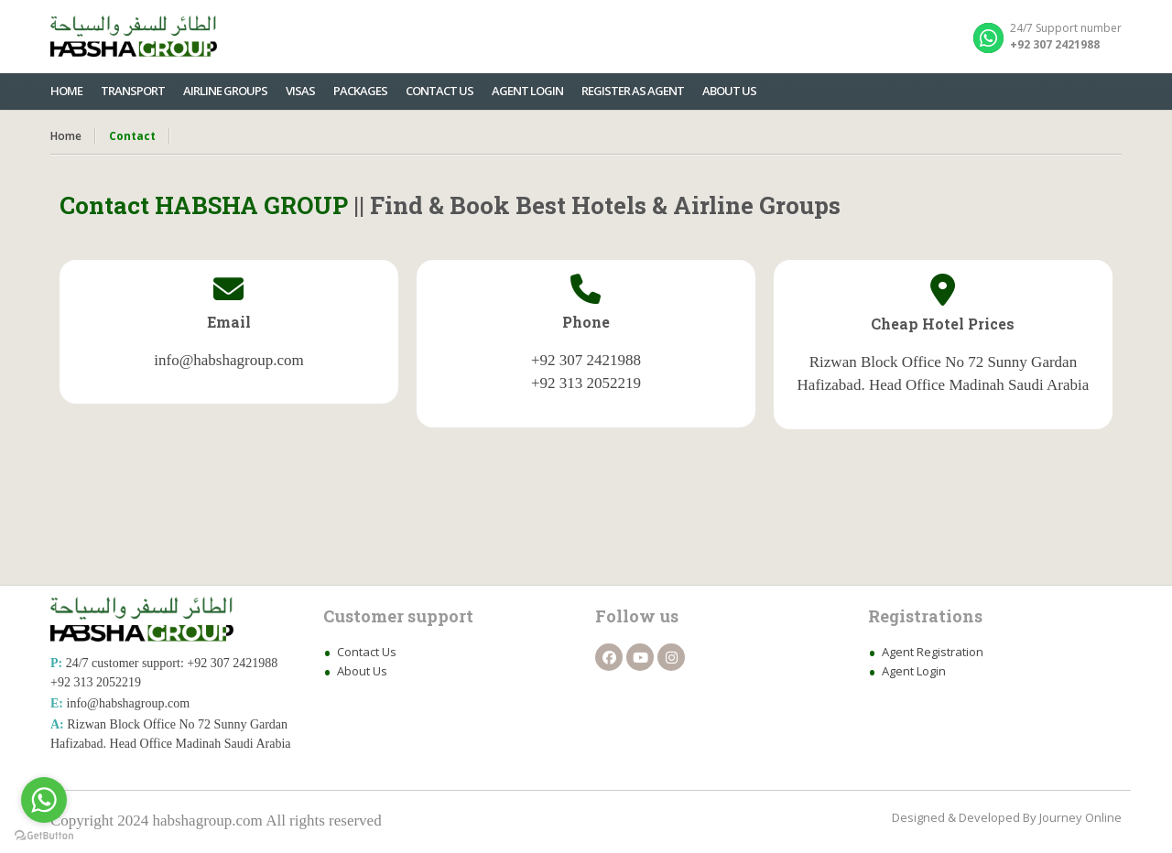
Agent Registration (932, 651)
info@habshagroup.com (128, 703)
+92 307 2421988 (232, 663)
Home (65, 136)
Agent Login (914, 671)
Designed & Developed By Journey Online (1007, 817)
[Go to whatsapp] (44, 800)
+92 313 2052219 (95, 682)
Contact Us (366, 651)
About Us (362, 671)
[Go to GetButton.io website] (44, 834)
